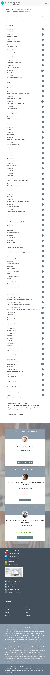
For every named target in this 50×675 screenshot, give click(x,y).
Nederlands (28, 615)
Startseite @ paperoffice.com (15, 581)
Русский (27, 610)
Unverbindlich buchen (25, 500)
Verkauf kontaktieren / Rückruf (25, 462)
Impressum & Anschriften (14, 592)
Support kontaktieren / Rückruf (25, 537)
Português (7, 615)
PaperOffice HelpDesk (13, 589)
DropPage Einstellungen (16, 414)
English (27, 607)
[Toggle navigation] (46, 3)
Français (7, 612)
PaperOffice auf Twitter (13, 556)
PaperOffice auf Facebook (14, 559)
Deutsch (7, 607)
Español (7, 610)
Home (7, 9)
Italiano (27, 612)
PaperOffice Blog (12, 561)
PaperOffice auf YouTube (14, 553)
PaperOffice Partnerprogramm (15, 587)
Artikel (13, 9)
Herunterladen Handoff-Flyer (15, 564)
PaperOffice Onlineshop (14, 584)
